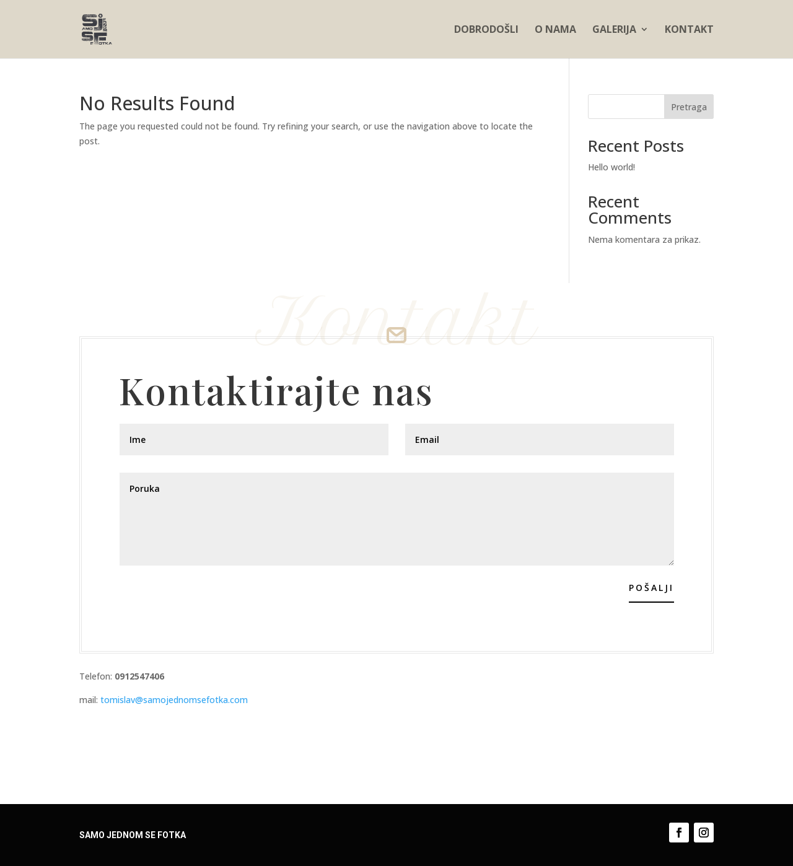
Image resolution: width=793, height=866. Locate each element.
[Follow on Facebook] (679, 832)
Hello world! (611, 167)
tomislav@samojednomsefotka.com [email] (173, 700)
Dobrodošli (486, 30)
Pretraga (689, 107)
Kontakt (689, 30)
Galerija (614, 30)
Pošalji (651, 587)
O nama (555, 30)
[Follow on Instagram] (704, 832)
